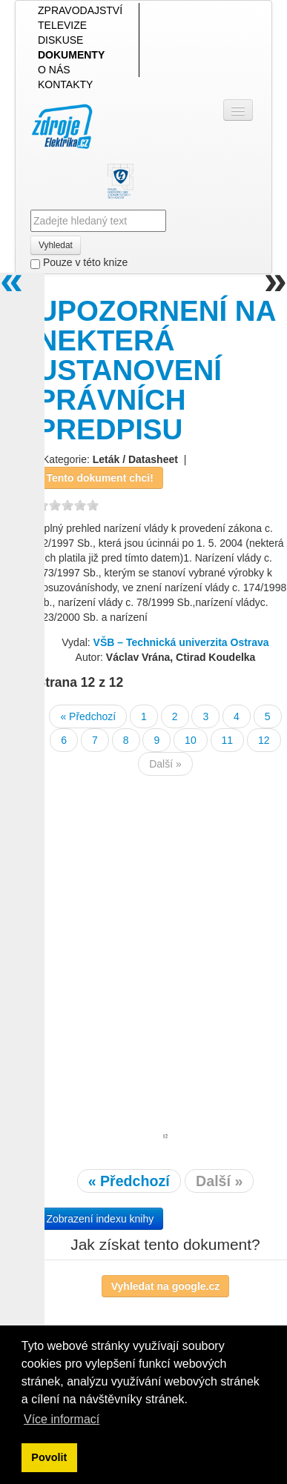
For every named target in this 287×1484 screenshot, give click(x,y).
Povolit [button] (49, 1457)
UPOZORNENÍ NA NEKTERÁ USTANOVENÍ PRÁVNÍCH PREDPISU (155, 370)
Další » (165, 764)
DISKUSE (60, 40)
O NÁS (54, 70)
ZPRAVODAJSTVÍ (80, 10)
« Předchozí (88, 716)
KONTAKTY (65, 84)
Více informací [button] (61, 1419)
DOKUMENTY (71, 55)
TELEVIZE (62, 25)
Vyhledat (56, 245)
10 (191, 740)
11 (228, 740)
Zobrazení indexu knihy (100, 1219)
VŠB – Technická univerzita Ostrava (181, 642)
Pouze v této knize (79, 262)
